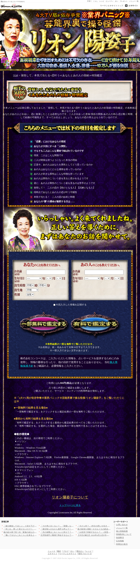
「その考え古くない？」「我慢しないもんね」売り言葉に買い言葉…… (71, 526)
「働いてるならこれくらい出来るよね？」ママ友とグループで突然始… (34, 535)
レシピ (101, 1)
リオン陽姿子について (70, 497)
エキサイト (133, 6)
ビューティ (110, 1)
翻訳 (59, 551)
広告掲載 (120, 541)
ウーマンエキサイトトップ (111, 6)
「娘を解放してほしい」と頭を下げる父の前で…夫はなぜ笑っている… (34, 526)
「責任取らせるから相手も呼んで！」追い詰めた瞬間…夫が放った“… (71, 529)
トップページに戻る (70, 505)
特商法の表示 (122, 544)
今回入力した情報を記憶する (71, 304)
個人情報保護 (122, 531)
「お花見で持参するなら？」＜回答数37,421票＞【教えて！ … (104, 532)
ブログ (66, 551)
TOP (15, 75)
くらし (95, 1)
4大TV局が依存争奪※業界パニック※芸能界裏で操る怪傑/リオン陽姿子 (70, 40)
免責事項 (120, 538)
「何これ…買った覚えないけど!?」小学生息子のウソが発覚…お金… (33, 529)
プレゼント (124, 1)
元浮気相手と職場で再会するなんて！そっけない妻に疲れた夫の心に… (71, 535)
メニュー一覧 (134, 1)
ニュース (51, 551)
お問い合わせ (122, 525)
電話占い (80, 551)
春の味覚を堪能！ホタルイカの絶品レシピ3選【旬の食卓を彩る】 (105, 529)
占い (116, 1)
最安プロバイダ (85, 554)
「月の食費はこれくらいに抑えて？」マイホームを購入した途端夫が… (71, 532)
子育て (89, 1)
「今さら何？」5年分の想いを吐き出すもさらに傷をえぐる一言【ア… (107, 526)
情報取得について (123, 534)
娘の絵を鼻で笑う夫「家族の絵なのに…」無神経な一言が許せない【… (34, 532)
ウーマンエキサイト (67, 554)
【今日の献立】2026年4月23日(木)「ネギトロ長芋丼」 (100, 535)
